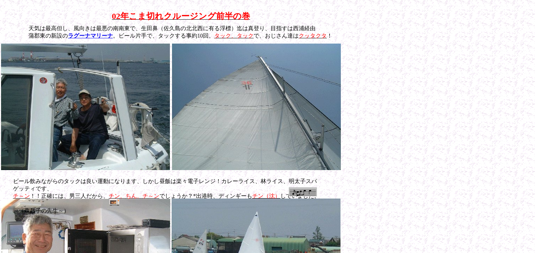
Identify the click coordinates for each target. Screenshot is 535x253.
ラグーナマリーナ (90, 36)
